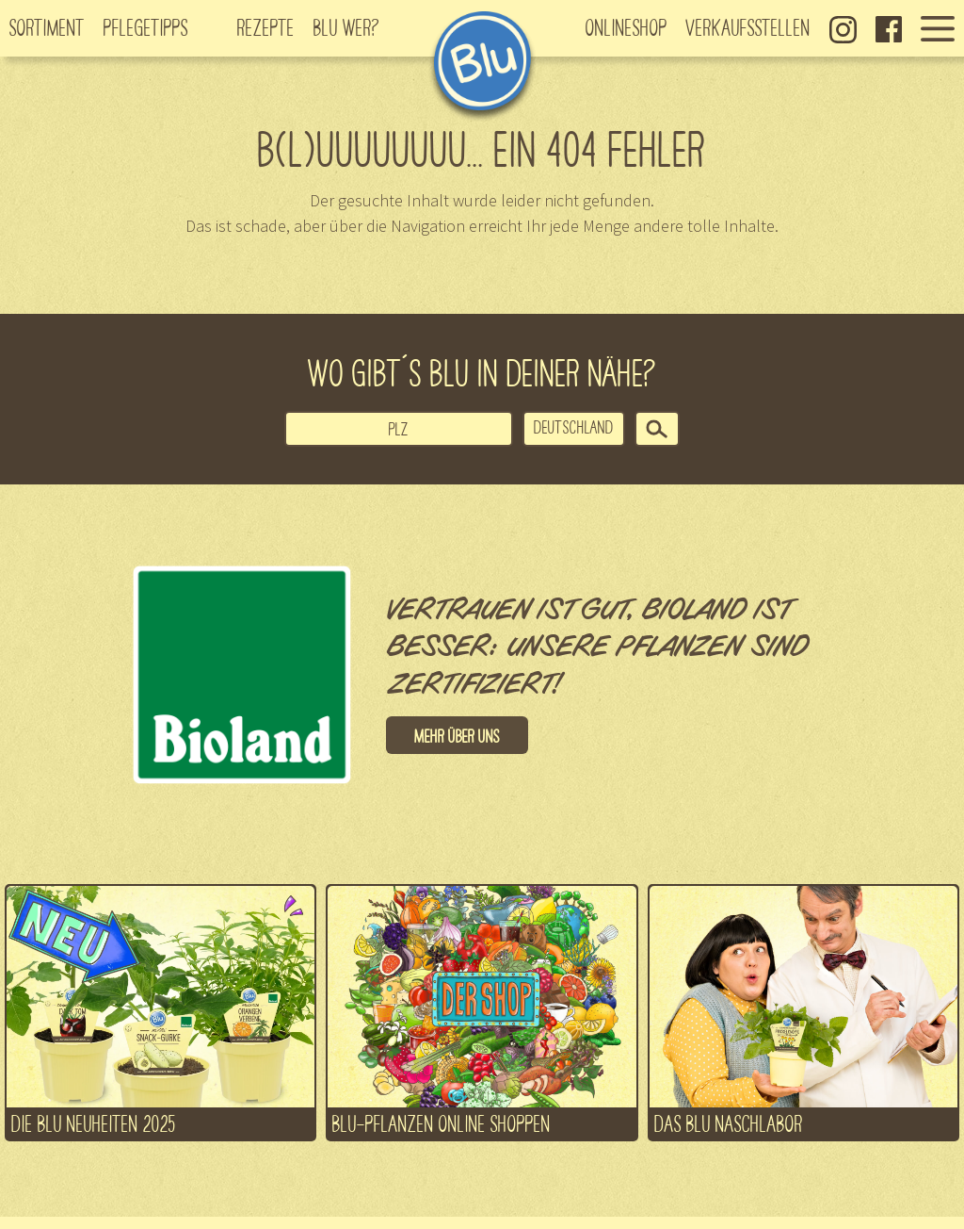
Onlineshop (626, 26)
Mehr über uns (457, 735)
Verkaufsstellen (748, 26)
